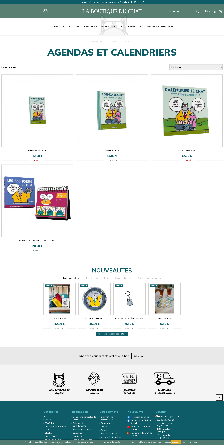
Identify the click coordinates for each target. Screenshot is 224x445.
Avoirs (104, 426)
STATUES (74, 26)
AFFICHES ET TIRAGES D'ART (100, 26)
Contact (160, 411)
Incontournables (97, 278)
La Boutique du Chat (112, 11)
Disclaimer (78, 433)
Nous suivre (135, 411)
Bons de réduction (109, 433)
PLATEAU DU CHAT (94, 318)
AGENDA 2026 (112, 150)
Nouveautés (71, 278)
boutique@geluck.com (169, 416)
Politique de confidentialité (79, 424)
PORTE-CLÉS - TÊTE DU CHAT (129, 318)
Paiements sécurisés (82, 429)
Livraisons (77, 436)
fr (208, 11)
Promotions (123, 278)
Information (79, 411)
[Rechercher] (182, 11)
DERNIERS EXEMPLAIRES (159, 26)
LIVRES (55, 26)
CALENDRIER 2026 (186, 150)
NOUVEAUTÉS (51, 436)
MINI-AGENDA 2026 (37, 150)
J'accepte (176, 442)
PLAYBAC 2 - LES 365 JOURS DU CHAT (37, 240)
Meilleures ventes (149, 278)
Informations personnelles (107, 418)
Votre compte (108, 411)
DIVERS (131, 26)
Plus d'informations (190, 442)
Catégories (50, 411)
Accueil (46, 416)
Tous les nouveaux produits (112, 333)
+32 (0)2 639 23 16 (165, 420)
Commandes (107, 423)
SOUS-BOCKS (164, 318)
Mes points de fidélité (111, 437)
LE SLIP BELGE (59, 318)
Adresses (105, 430)
